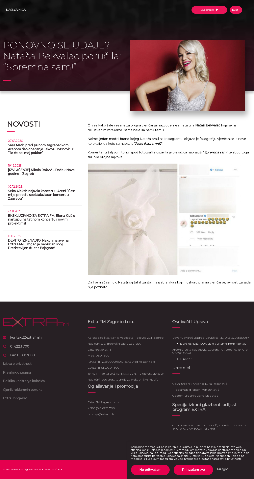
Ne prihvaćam (150, 470)
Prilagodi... (224, 469)
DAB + (236, 9)
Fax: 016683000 (22, 355)
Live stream (209, 9)
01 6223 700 (19, 346)
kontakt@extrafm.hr (26, 337)
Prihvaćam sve (193, 470)
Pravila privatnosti (229, 458)
